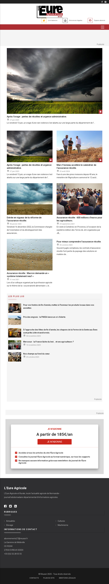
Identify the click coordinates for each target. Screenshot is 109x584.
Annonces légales (69, 20)
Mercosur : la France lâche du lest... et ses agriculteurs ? (48, 342)
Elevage (9, 525)
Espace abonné (97, 20)
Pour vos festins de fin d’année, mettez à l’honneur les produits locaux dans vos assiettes (58, 306)
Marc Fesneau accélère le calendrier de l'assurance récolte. (76, 166)
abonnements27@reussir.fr (16, 538)
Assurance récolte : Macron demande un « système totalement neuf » (28, 275)
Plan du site (48, 578)
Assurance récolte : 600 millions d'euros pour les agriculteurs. (79, 219)
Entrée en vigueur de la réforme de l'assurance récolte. (24, 219)
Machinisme (63, 525)
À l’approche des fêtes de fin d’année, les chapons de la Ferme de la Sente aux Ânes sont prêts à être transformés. (60, 331)
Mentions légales (67, 578)
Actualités (10, 521)
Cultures (61, 521)
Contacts (34, 578)
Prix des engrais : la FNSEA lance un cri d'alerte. (44, 317)
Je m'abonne (43, 20)
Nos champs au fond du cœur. (36, 354)
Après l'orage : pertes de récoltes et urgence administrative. (37, 116)
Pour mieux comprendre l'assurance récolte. (79, 241)
